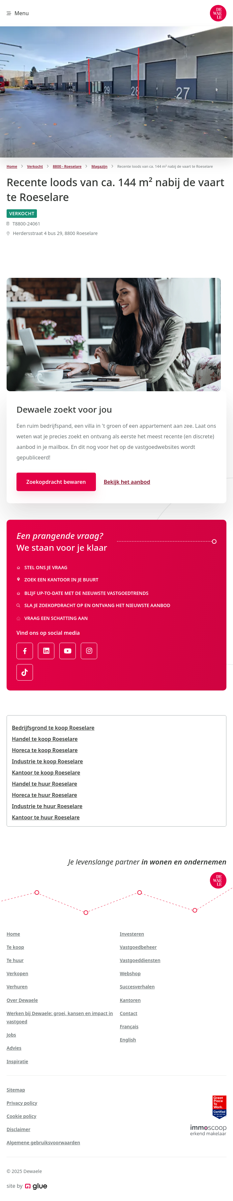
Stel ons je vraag (42, 567)
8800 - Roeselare (67, 166)
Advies (14, 1048)
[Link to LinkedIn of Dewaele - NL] (46, 651)
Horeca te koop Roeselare (45, 750)
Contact (128, 1013)
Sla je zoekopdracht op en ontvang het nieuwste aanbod (93, 605)
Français (129, 1026)
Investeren (132, 934)
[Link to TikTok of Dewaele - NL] (24, 672)
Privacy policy (22, 1103)
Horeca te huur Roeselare (44, 795)
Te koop (15, 947)
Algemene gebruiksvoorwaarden (43, 1142)
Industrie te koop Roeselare (47, 761)
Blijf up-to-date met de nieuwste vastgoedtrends (82, 593)
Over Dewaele (22, 1000)
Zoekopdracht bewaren (56, 481)
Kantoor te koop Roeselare (46, 772)
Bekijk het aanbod (127, 481)
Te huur (15, 960)
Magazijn (99, 166)
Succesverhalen (137, 986)
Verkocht (35, 166)
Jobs (11, 1035)
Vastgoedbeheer (138, 947)
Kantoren (130, 1000)
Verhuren (17, 986)
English (128, 1040)
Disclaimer (18, 1129)
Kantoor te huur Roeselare (46, 817)
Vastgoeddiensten (140, 960)
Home (12, 166)
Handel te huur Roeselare (44, 783)
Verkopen (17, 973)
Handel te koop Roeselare (45, 739)
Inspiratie (17, 1061)
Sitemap (16, 1090)
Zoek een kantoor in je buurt (57, 579)
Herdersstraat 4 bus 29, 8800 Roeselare (52, 233)
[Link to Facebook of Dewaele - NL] (24, 651)
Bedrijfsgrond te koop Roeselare (53, 727)
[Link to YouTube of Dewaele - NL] (67, 651)
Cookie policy (21, 1116)
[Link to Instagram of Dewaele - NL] (89, 651)
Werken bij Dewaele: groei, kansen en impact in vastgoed (60, 1017)
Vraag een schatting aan (52, 618)
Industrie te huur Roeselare (47, 806)
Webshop (130, 973)
